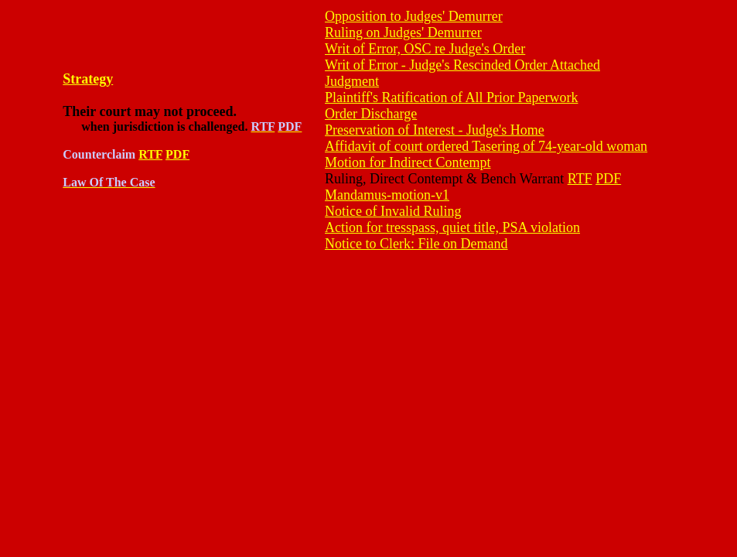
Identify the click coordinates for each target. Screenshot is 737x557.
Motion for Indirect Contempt (407, 162)
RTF (150, 154)
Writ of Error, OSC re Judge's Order (425, 48)
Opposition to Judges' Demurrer (414, 16)
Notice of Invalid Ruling (393, 211)
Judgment (352, 81)
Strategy (88, 79)
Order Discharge (371, 113)
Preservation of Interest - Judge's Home (434, 130)
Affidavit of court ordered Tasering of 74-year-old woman (486, 146)
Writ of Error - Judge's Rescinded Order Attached (462, 65)
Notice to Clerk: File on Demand (416, 243)
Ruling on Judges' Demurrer (403, 32)
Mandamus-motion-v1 (387, 195)
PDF (177, 154)
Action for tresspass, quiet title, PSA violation (452, 227)
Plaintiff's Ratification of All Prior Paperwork (451, 97)
